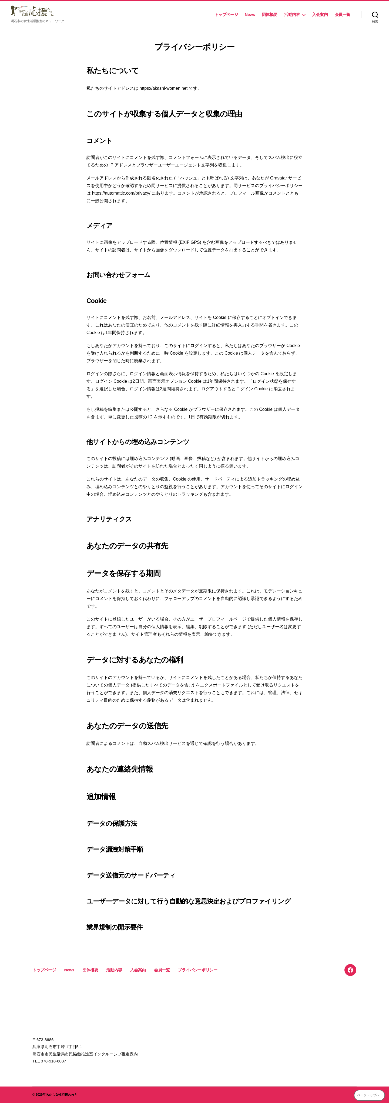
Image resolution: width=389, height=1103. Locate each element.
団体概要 (269, 14)
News (250, 14)
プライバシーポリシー (197, 970)
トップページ (226, 14)
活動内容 (292, 14)
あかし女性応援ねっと (62, 1095)
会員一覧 (342, 14)
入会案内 (320, 14)
